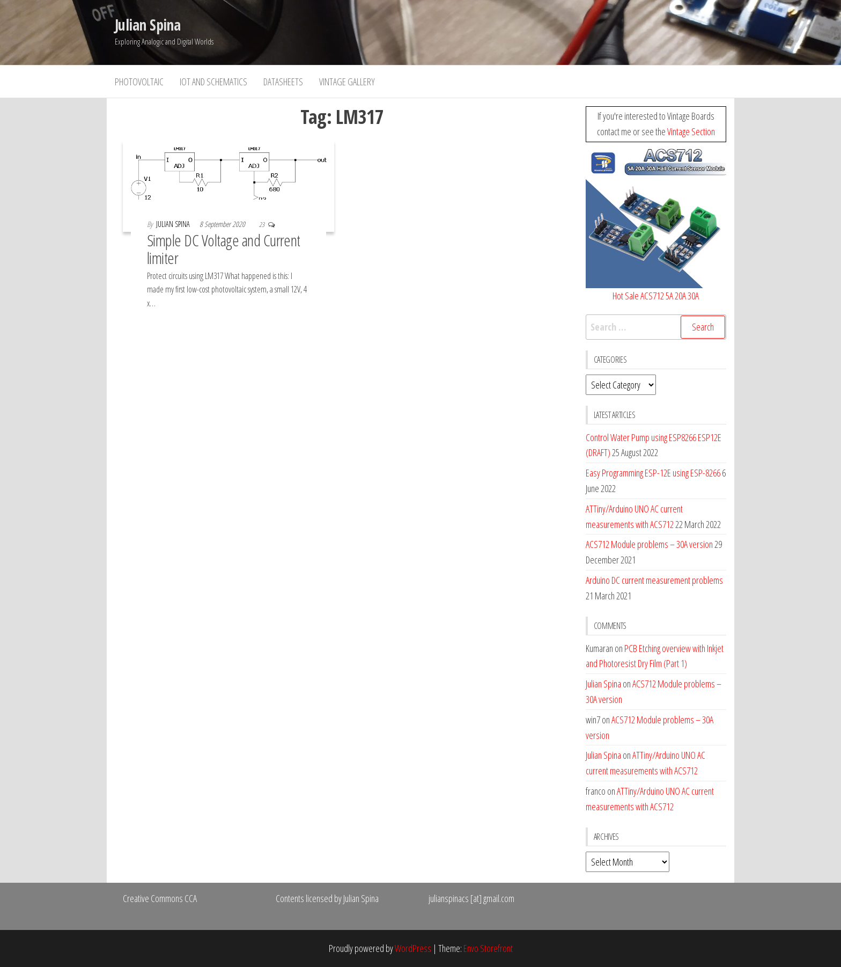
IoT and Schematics (213, 81)
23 (262, 224)
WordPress (413, 948)
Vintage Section (691, 131)
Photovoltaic (139, 81)
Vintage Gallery (347, 81)
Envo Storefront (488, 948)
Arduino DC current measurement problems (654, 580)
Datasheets (283, 81)
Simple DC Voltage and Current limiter (223, 249)
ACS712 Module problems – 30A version (649, 544)
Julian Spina (147, 24)
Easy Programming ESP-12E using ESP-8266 (653, 472)
